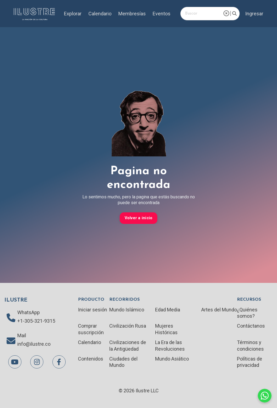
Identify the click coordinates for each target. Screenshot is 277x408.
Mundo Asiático (172, 359)
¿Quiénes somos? (247, 313)
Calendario (99, 13)
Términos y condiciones (250, 345)
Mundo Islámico (126, 310)
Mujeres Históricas (166, 329)
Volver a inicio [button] (139, 218)
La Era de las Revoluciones (170, 345)
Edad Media (167, 310)
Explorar (73, 13)
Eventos (161, 13)
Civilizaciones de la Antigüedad (127, 345)
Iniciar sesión (92, 310)
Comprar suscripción (91, 329)
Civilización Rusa (127, 326)
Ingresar (254, 13)
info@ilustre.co (34, 344)
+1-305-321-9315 (36, 321)
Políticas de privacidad (249, 362)
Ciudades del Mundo (123, 362)
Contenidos (90, 359)
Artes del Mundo (219, 310)
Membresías (132, 13)
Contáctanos (251, 326)
